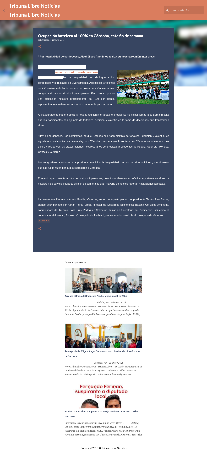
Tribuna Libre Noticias (34, 6)
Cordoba (44, 220)
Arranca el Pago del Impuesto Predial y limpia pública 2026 (96, 296)
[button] (40, 46)
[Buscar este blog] (187, 10)
